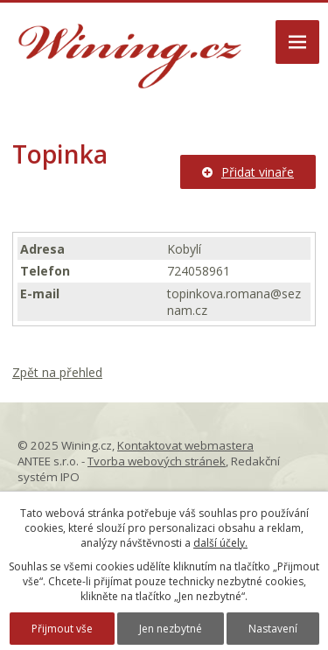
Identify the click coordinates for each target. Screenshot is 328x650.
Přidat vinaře (248, 172)
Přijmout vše (62, 628)
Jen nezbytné (170, 628)
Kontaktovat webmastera (185, 445)
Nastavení (272, 628)
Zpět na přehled (57, 372)
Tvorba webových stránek (156, 461)
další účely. (220, 542)
